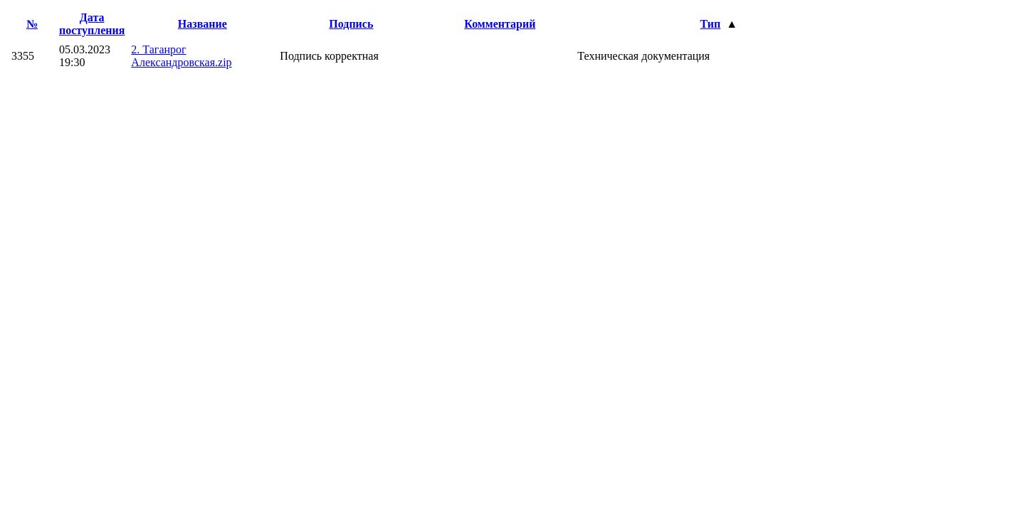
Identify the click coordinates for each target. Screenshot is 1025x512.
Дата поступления (92, 23)
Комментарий (499, 24)
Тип (710, 24)
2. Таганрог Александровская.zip (181, 55)
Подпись (351, 24)
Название (202, 24)
